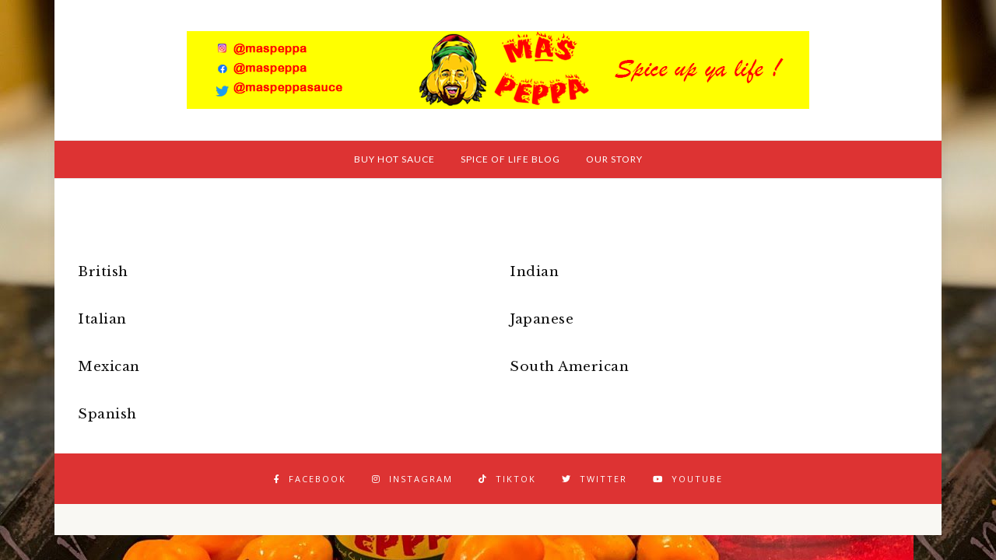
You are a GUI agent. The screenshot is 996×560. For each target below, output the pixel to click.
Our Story (614, 159)
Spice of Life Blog (510, 159)
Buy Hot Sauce (394, 159)
